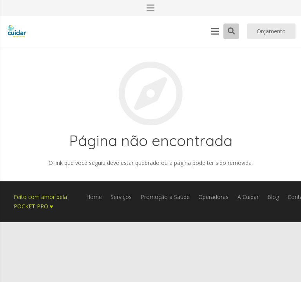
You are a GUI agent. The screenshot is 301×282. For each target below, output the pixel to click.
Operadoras (213, 197)
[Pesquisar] (231, 31)
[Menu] (215, 31)
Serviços (121, 197)
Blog (273, 197)
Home (94, 197)
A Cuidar (248, 197)
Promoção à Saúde (165, 197)
